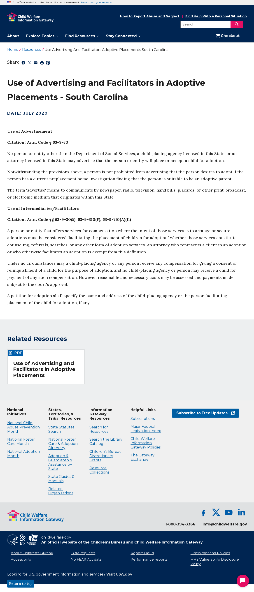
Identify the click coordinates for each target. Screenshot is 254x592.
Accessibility (21, 559)
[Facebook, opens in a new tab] (203, 512)
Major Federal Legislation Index (145, 428)
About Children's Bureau (32, 553)
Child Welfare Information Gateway (168, 542)
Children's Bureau (108, 542)
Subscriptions (142, 418)
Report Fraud (142, 553)
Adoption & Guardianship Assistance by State (60, 462)
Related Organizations (60, 491)
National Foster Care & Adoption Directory (63, 443)
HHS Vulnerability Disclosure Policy (215, 561)
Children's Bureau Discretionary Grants (105, 455)
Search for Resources (98, 429)
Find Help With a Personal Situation (216, 16)
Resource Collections (99, 470)
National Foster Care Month (21, 441)
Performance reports (149, 559)
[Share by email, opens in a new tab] (35, 63)
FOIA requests (83, 553)
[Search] (237, 24)
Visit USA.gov (119, 574)
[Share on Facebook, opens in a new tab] (23, 63)
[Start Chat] (243, 581)
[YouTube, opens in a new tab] (228, 512)
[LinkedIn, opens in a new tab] (241, 512)
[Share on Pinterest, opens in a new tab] (48, 63)
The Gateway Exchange (142, 457)
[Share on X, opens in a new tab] (29, 63)
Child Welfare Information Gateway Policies (145, 443)
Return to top (21, 583)
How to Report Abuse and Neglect (149, 16)
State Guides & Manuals (61, 478)
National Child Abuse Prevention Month (23, 427)
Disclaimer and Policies (210, 553)
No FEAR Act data (86, 559)
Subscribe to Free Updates (203, 413)
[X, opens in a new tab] (216, 512)
